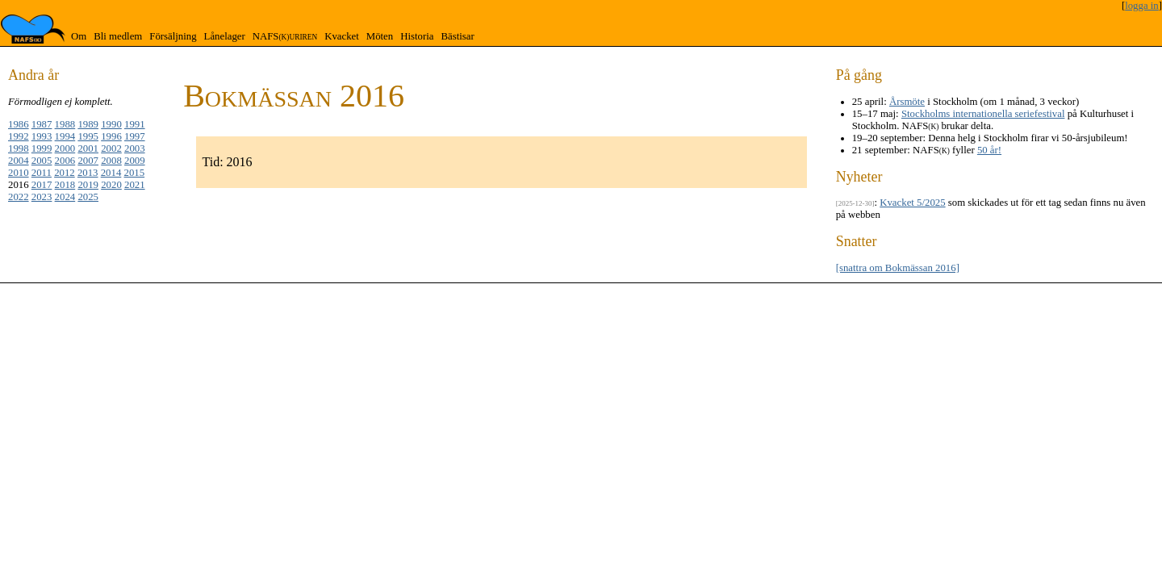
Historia (416, 36)
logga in (1142, 5)
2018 (65, 184)
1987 (41, 124)
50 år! (989, 150)
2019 (87, 184)
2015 (134, 172)
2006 (65, 160)
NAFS (285, 36)
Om (78, 36)
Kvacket (341, 36)
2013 (87, 172)
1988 (65, 124)
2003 (134, 148)
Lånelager (224, 36)
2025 (87, 197)
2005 (41, 160)
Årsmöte (907, 101)
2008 (111, 160)
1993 (41, 136)
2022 (18, 197)
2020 (111, 184)
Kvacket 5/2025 (912, 202)
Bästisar (457, 36)
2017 (41, 184)
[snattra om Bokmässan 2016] (897, 268)
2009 (134, 160)
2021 (134, 184)
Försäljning (172, 36)
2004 (18, 160)
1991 (134, 124)
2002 (111, 148)
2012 (64, 172)
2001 (87, 148)
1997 (134, 136)
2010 (18, 172)
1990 (111, 124)
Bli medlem (118, 36)
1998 (18, 148)
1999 (41, 148)
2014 (111, 172)
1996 (111, 136)
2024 (65, 197)
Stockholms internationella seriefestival (983, 113)
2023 (41, 197)
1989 (87, 124)
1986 (18, 124)
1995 (87, 136)
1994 (65, 136)
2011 (41, 172)
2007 (87, 160)
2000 (65, 148)
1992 (18, 136)
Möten (379, 36)
